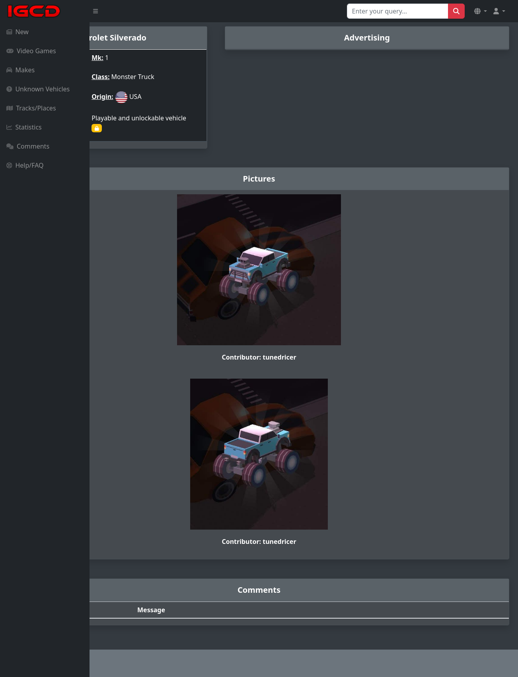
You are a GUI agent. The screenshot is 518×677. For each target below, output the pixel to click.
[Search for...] (397, 11)
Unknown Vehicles (38, 89)
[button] (480, 11)
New (17, 31)
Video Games (31, 50)
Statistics (24, 127)
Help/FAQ (25, 165)
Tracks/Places (31, 108)
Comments (27, 146)
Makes (20, 70)
